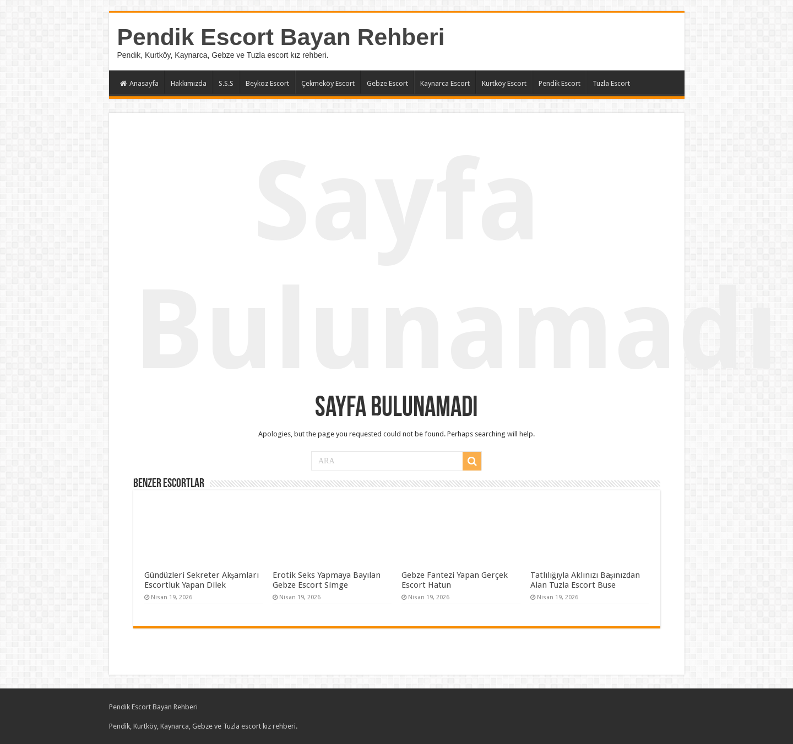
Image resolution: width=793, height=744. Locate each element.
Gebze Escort (387, 83)
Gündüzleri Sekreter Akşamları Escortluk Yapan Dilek (201, 580)
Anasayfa (139, 83)
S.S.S (226, 83)
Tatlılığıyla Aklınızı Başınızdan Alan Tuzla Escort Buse (585, 580)
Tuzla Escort (611, 83)
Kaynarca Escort (445, 83)
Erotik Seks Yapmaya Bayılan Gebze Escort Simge (327, 580)
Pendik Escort (559, 83)
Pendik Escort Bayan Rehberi (281, 37)
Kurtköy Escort (504, 83)
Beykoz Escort (267, 83)
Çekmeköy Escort (328, 83)
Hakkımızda (189, 83)
